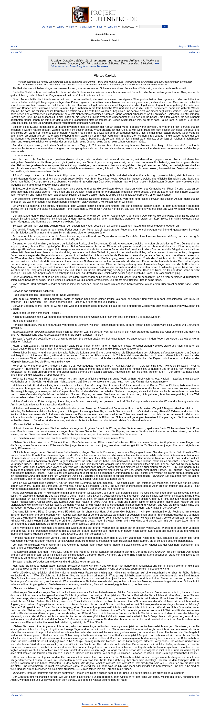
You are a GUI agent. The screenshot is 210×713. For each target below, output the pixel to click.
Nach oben (103, 704)
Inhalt (13, 46)
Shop (100, 26)
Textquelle (128, 26)
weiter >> (194, 52)
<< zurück (17, 52)
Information (85, 26)
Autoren (47, 26)
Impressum (87, 704)
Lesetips (112, 26)
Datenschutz (121, 704)
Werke (60, 26)
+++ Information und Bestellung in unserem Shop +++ (105, 65)
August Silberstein (189, 46)
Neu (71, 26)
